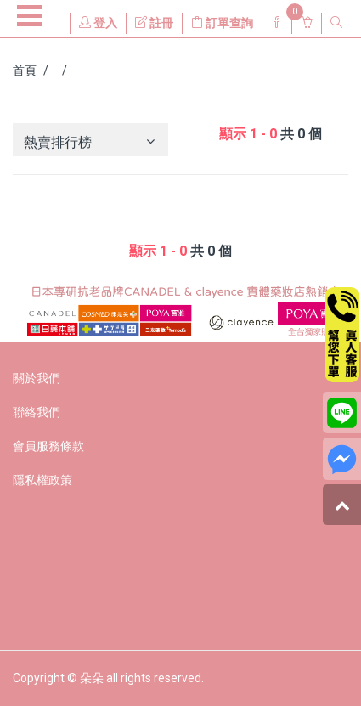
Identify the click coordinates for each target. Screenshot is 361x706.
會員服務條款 (48, 446)
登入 (98, 23)
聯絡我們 (36, 412)
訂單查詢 (222, 23)
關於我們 (36, 378)
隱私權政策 (42, 480)
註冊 (154, 23)
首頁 (25, 70)
